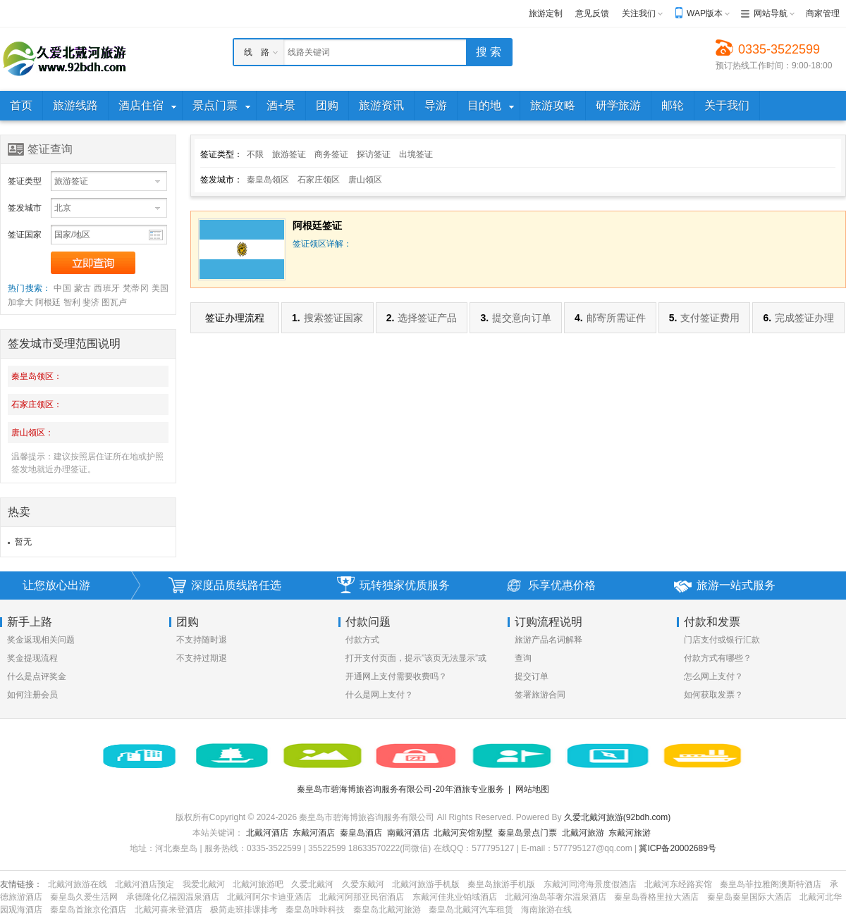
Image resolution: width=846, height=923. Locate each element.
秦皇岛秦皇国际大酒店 (749, 897)
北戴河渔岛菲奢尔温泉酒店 (555, 897)
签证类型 (25, 181)
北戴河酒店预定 (144, 884)
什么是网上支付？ (379, 695)
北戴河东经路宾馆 (678, 884)
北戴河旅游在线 (77, 884)
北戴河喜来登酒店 (168, 910)
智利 (71, 302)
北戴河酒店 (267, 833)
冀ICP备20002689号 (677, 848)
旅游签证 (289, 154)
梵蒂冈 (136, 288)
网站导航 (770, 13)
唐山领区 (365, 180)
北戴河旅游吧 (258, 884)
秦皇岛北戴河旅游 (387, 910)
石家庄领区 (319, 180)
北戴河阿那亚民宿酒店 (361, 897)
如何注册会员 (32, 695)
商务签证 (331, 154)
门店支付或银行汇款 (722, 640)
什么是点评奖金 (36, 676)
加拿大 (20, 302)
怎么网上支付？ (713, 676)
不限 (255, 154)
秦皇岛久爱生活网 (84, 897)
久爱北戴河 (312, 884)
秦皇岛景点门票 (527, 833)
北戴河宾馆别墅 (463, 833)
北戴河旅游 (583, 833)
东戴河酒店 (314, 833)
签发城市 (25, 208)
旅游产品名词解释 (548, 640)
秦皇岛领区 (268, 180)
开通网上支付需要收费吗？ (396, 676)
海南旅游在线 (546, 910)
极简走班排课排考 (244, 910)
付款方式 (362, 640)
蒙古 (83, 288)
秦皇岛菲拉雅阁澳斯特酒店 (770, 884)
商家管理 (823, 13)
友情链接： (21, 884)
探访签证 (374, 154)
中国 (62, 288)
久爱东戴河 (363, 884)
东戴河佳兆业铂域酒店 (454, 897)
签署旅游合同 (540, 695)
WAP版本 (705, 13)
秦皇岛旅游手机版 (501, 884)
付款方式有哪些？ (718, 658)
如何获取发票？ (713, 695)
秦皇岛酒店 (361, 833)
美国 (160, 288)
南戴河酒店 (408, 833)
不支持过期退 (201, 658)
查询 (523, 658)
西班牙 (107, 288)
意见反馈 (592, 13)
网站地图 (532, 789)
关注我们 (639, 13)
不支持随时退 (201, 640)
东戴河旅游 (629, 833)
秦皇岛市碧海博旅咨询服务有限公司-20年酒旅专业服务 (400, 789)
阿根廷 (48, 302)
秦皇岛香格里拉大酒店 (656, 897)
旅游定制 (546, 13)
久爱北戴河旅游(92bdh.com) (617, 817)
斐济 (90, 302)
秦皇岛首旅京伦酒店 (88, 910)
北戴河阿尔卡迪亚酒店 (269, 897)
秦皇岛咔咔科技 (315, 910)
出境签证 (416, 154)
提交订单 (531, 676)
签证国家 (25, 235)
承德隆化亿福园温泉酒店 (172, 897)
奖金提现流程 (32, 658)
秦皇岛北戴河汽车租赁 (471, 910)
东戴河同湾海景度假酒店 (590, 884)
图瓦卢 (114, 302)
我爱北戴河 (204, 884)
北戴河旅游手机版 (426, 884)
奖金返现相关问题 (41, 640)
